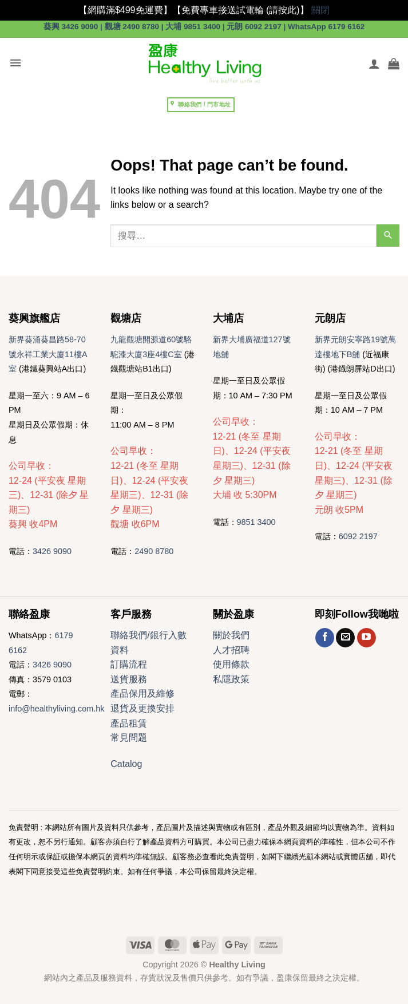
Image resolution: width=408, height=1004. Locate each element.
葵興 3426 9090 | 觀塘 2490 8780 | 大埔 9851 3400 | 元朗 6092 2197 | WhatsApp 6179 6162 (204, 26)
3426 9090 (52, 551)
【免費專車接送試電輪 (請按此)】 (240, 10)
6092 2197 (358, 536)
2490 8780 (153, 551)
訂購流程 (128, 664)
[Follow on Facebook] (324, 637)
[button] (15, 63)
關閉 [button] (320, 10)
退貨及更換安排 (142, 708)
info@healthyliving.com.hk (56, 708)
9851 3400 (256, 522)
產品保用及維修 (142, 693)
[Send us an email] (345, 637)
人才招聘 (231, 650)
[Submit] (388, 235)
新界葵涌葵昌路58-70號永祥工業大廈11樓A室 (48, 354)
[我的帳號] (374, 63)
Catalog (126, 764)
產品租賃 (128, 723)
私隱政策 (231, 679)
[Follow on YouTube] (366, 637)
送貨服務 (128, 679)
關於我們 (231, 635)
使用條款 (231, 664)
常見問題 (128, 737)
